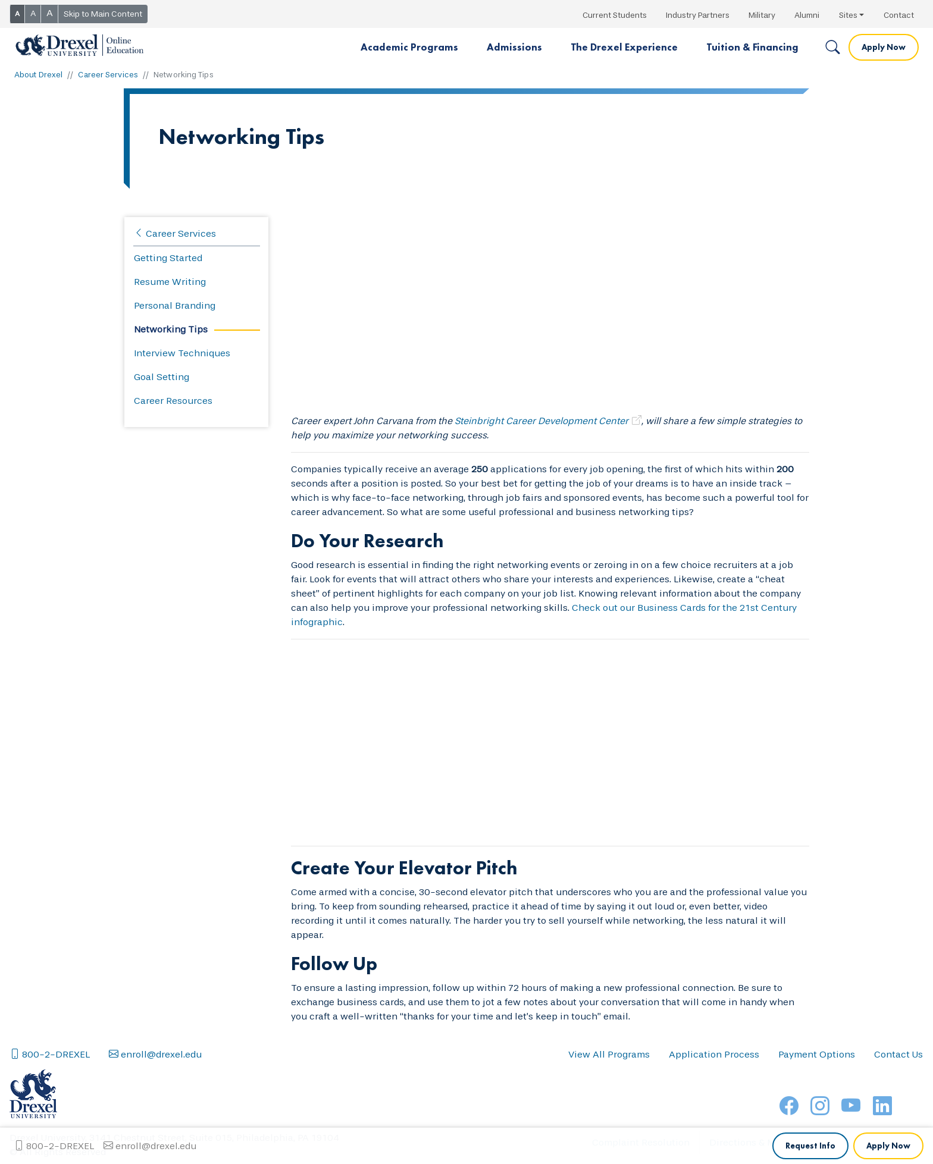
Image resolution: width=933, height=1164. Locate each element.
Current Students (615, 15)
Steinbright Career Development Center (541, 420)
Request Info (810, 1055)
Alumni (806, 15)
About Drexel (38, 74)
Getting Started (168, 257)
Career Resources (173, 400)
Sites (848, 15)
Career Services (108, 74)
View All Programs (609, 1090)
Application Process (714, 1090)
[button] (409, 47)
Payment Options (816, 1090)
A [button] (17, 14)
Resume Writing (170, 281)
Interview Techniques (182, 353)
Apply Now (884, 47)
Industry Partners (698, 15)
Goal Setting (161, 376)
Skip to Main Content (103, 14)
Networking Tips (171, 329)
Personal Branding (174, 305)
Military (762, 15)
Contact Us (898, 1090)
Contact (899, 15)
